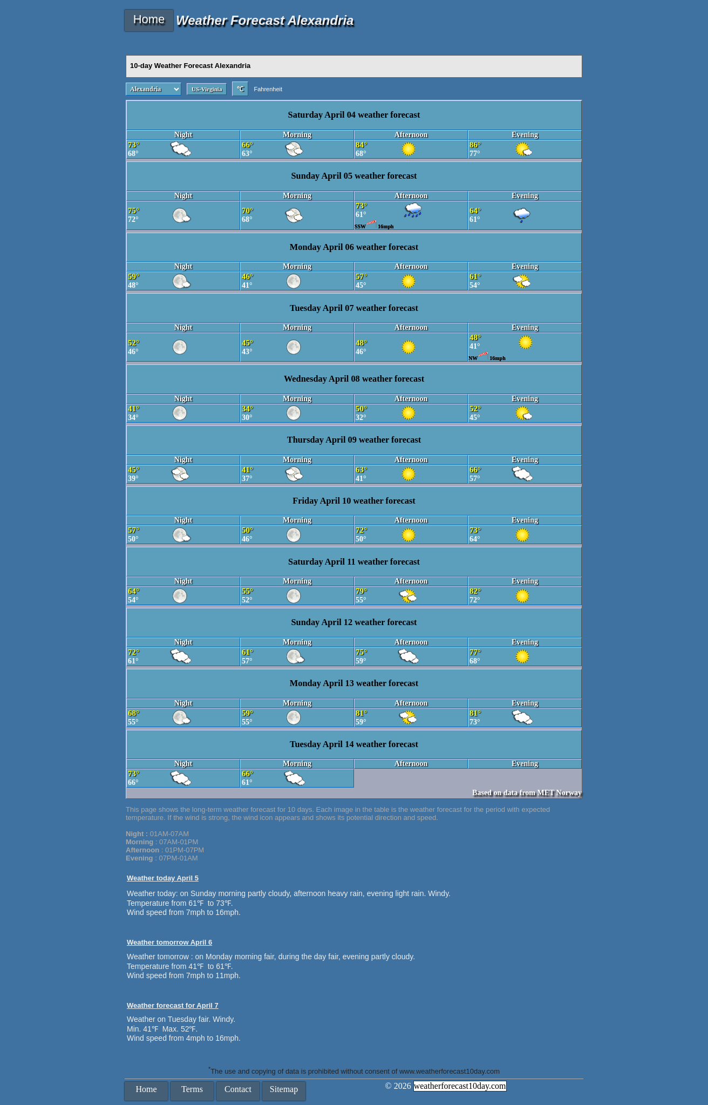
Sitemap (284, 1089)
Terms (192, 1089)
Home (149, 19)
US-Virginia (207, 89)
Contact (237, 1089)
